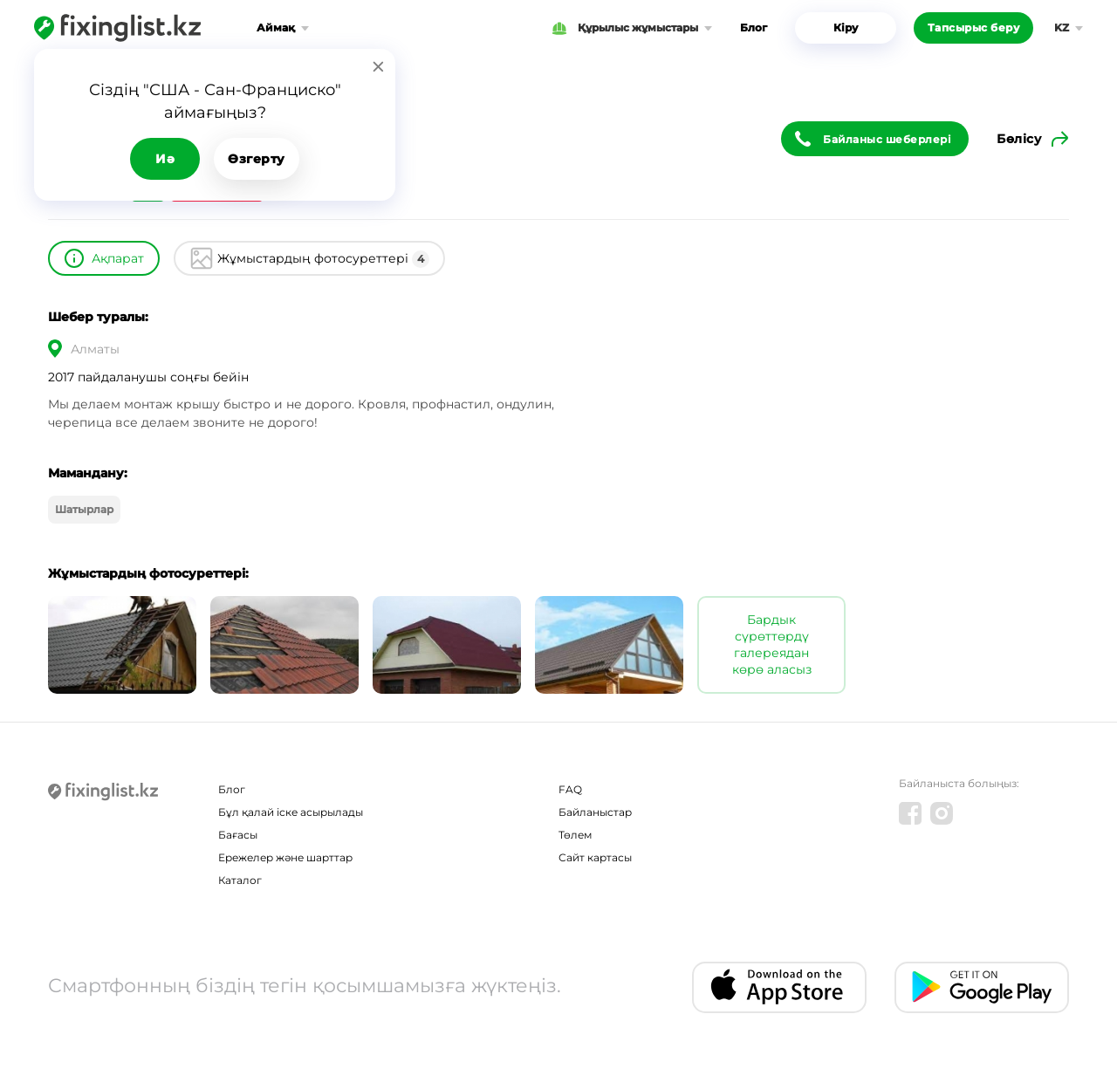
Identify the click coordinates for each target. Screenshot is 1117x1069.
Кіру (845, 27)
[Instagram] (941, 813)
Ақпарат (118, 258)
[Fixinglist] (117, 28)
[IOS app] (779, 987)
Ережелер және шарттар (285, 857)
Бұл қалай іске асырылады (290, 812)
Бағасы (237, 834)
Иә (165, 159)
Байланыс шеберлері (887, 139)
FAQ (570, 789)
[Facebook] (910, 813)
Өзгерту (256, 159)
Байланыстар (595, 812)
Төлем (575, 834)
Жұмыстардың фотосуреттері (323, 259)
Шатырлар (84, 509)
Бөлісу (1019, 139)
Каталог (240, 880)
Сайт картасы (595, 857)
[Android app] (981, 987)
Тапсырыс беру (974, 27)
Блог (753, 27)
